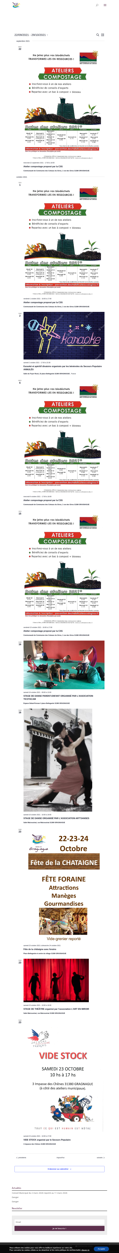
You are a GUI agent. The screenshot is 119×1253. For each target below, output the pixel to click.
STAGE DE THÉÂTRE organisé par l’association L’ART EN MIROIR (56, 1009)
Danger (15, 1197)
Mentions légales (32, 1246)
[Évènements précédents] (21, 1158)
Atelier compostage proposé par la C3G (43, 166)
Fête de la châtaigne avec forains (40, 949)
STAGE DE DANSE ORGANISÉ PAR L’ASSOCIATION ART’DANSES (56, 818)
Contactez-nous (83, 1246)
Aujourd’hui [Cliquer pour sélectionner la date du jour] (60, 1158)
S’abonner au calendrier (58, 1169)
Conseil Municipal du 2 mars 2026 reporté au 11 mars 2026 (39, 1193)
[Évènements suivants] (101, 1158)
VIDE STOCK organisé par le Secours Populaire (47, 1140)
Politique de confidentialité (58, 1246)
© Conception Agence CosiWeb (58, 1249)
